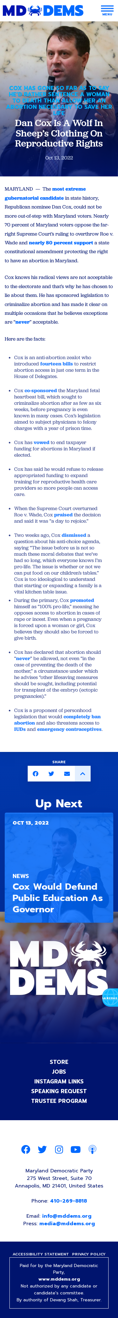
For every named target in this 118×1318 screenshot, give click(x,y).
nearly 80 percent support (61, 242)
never (22, 322)
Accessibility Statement (41, 1254)
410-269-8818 (68, 1201)
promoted (81, 600)
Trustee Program (59, 1101)
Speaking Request (59, 1091)
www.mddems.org (59, 1279)
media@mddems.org (67, 1223)
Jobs (59, 1072)
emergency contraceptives (69, 729)
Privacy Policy (89, 1254)
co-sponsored (40, 390)
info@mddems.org (67, 1216)
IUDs (20, 729)
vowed (40, 442)
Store (59, 1062)
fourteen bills (56, 363)
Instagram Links (59, 1081)
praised (63, 514)
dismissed (73, 535)
